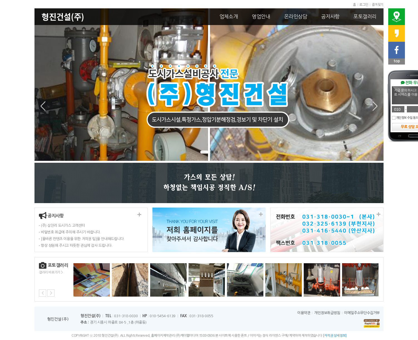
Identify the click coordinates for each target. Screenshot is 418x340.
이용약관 (303, 313)
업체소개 (228, 16)
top (397, 61)
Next (375, 106)
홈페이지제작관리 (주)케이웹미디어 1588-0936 (182, 335)
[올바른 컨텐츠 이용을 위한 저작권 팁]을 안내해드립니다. (83, 239)
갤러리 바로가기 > (51, 272)
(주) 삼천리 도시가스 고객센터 (63, 225)
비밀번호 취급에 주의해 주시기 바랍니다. (71, 232)
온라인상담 (295, 16)
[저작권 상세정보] (335, 335)
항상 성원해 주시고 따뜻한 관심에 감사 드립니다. (76, 245)
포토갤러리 (365, 16)
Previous (42, 106)
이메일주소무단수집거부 (362, 313)
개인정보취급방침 (327, 313)
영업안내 (261, 16)
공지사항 (330, 16)
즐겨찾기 (378, 4)
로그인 (363, 4)
